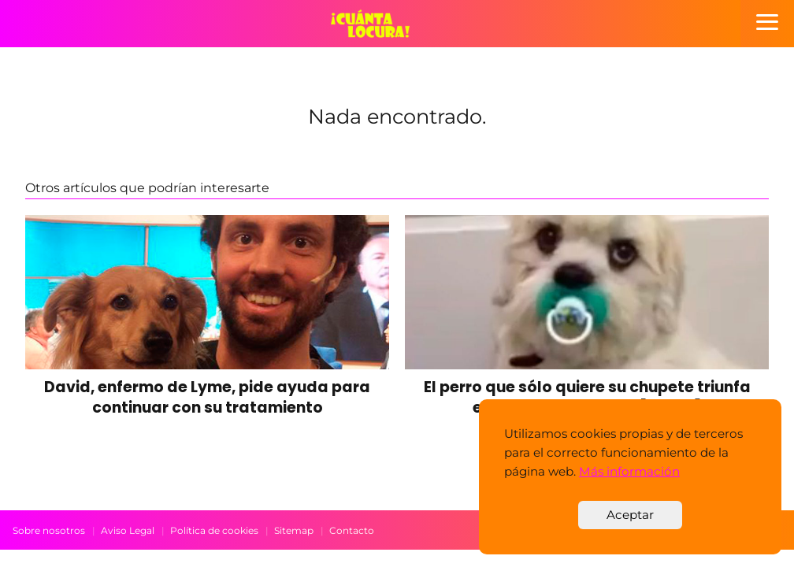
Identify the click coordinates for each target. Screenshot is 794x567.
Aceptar (630, 514)
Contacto (351, 530)
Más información (629, 471)
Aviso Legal (127, 530)
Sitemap (294, 530)
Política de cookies (214, 530)
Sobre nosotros (49, 530)
